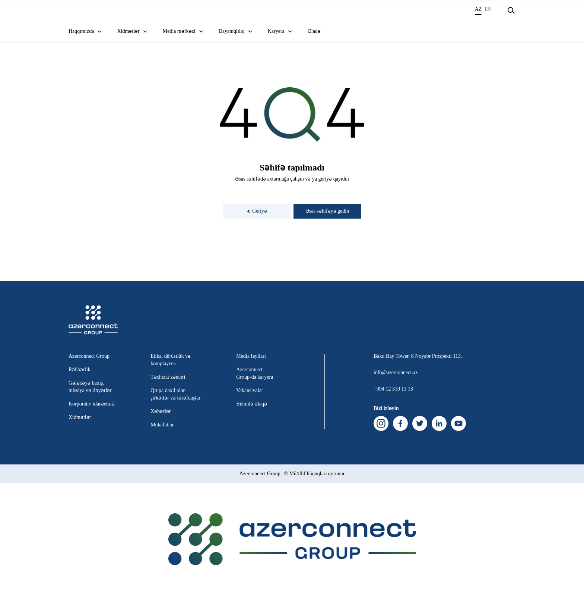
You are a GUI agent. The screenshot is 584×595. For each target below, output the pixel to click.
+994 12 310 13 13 (393, 389)
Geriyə (257, 211)
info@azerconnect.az (396, 372)
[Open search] (511, 10)
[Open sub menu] (99, 35)
